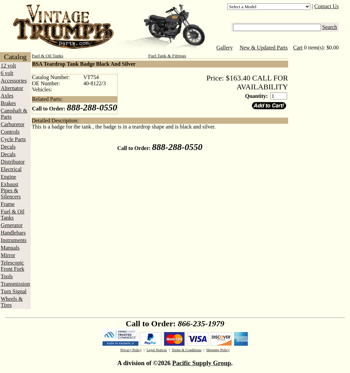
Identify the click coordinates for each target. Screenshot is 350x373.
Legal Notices (157, 350)
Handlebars (13, 233)
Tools (7, 276)
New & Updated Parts (264, 47)
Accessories (14, 81)
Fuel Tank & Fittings (167, 55)
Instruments (14, 240)
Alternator (12, 88)
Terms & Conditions (186, 350)
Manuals (10, 248)
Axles (7, 96)
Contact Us (326, 6)
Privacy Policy (131, 350)
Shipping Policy (217, 350)
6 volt (7, 73)
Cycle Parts (13, 139)
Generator (12, 225)
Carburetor (12, 124)
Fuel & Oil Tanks (12, 215)
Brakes (8, 103)
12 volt (8, 66)
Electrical (11, 169)
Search (329, 27)
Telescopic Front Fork (12, 266)
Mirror (8, 255)
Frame (8, 204)
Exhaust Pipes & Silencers (11, 190)
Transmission (15, 284)
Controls (10, 132)
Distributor (13, 162)
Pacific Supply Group (201, 363)
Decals (8, 147)
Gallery (224, 47)
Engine (8, 177)
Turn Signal (13, 291)
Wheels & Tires (12, 302)
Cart (298, 47)
